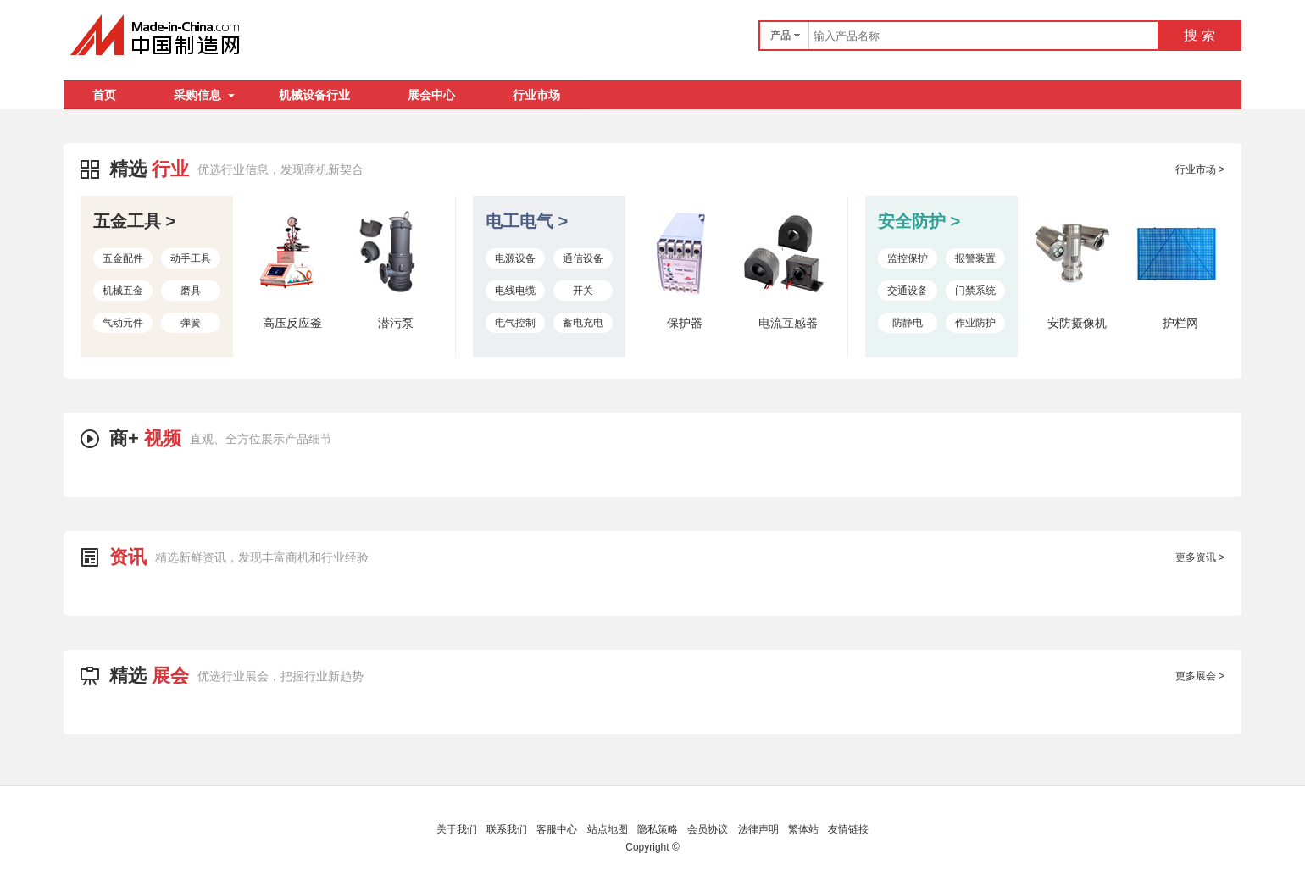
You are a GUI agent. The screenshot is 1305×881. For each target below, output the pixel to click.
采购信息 (204, 95)
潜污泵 (396, 323)
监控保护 (907, 258)
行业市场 (536, 95)
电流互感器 (788, 323)
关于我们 (456, 829)
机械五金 (123, 290)
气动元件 (123, 323)
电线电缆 (515, 290)
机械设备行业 (314, 95)
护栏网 (1180, 323)
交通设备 (907, 290)
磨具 (190, 290)
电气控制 (515, 323)
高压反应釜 (292, 323)
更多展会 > (1199, 676)
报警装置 (975, 258)
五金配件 (123, 258)
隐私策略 (657, 829)
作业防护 (975, 323)
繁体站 (803, 829)
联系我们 (506, 829)
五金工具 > (134, 221)
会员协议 (707, 829)
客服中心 (556, 829)
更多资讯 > (1199, 557)
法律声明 (758, 829)
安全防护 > (919, 221)
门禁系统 (975, 290)
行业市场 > (1199, 169)
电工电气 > (527, 221)
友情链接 (848, 829)
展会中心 (431, 95)
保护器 (684, 323)
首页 (104, 95)
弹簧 (190, 323)
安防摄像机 (1077, 323)
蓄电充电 (583, 323)
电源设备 (515, 258)
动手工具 (190, 258)
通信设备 (583, 258)
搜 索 (1199, 35)
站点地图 (607, 829)
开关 (583, 290)
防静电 (907, 323)
